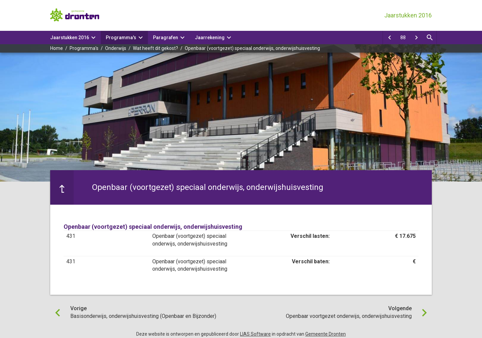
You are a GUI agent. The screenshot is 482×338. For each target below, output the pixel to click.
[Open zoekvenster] (429, 37)
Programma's (121, 37)
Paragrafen (165, 37)
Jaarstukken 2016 (69, 37)
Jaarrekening (210, 37)
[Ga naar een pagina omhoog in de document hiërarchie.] (62, 187)
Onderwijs (115, 48)
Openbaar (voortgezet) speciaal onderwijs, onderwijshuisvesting (252, 48)
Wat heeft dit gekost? (155, 48)
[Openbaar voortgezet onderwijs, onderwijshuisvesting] (416, 37)
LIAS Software (255, 334)
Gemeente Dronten (325, 334)
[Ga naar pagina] (403, 37)
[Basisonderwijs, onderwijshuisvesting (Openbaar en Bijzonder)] (389, 37)
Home (56, 48)
